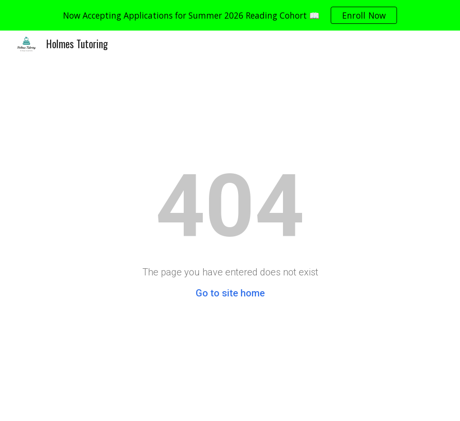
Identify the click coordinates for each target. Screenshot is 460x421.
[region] (230, 15)
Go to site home (230, 293)
